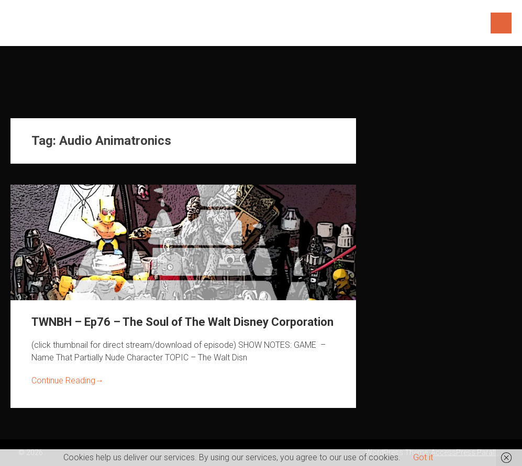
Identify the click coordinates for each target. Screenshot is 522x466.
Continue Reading (67, 380)
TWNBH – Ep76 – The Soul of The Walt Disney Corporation (182, 321)
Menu (501, 23)
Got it (423, 457)
